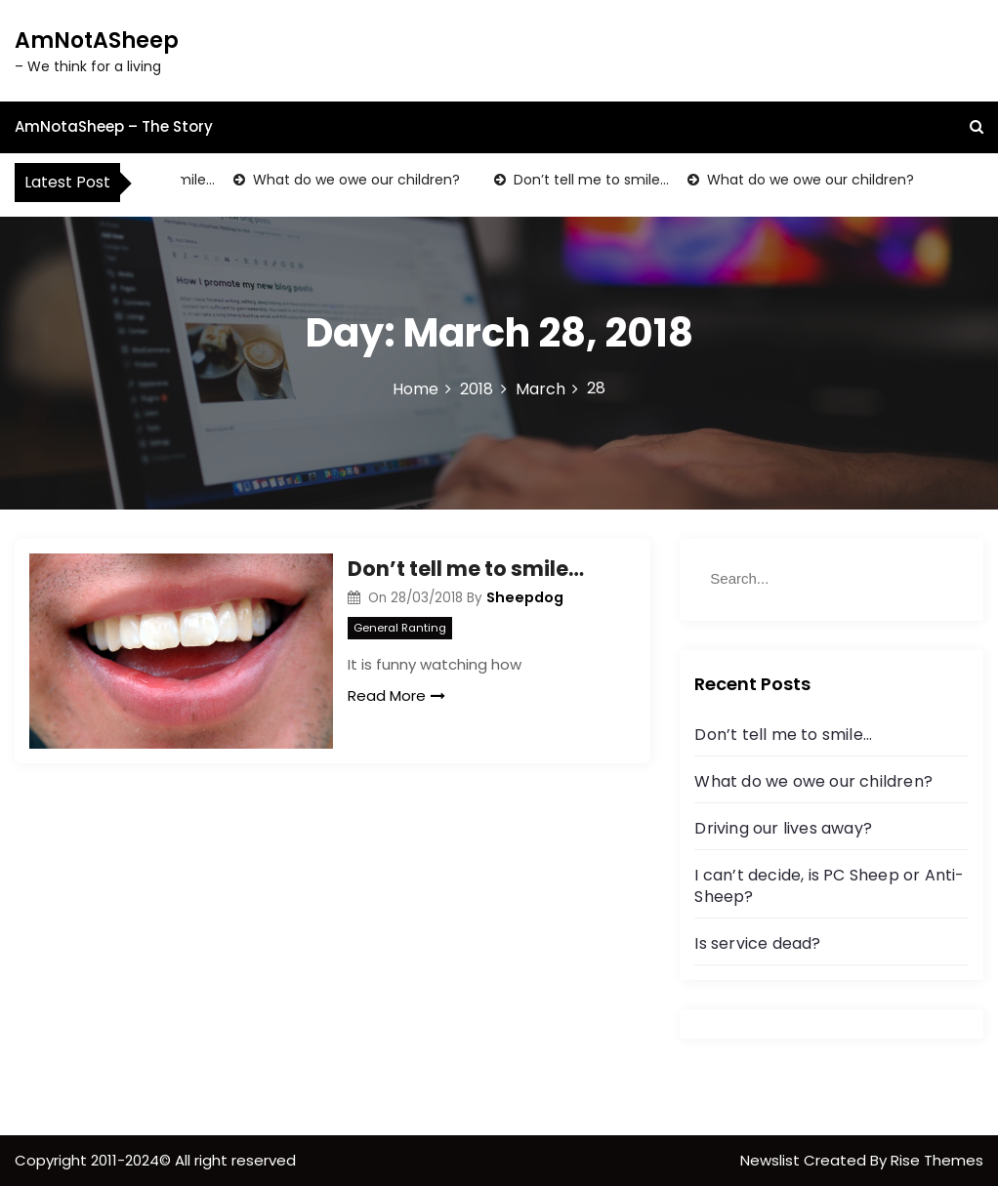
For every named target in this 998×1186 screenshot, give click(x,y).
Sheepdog (524, 597)
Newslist (772, 1160)
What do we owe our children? (357, 179)
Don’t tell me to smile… (592, 179)
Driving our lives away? (783, 828)
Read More (396, 695)
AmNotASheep (97, 40)
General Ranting (399, 627)
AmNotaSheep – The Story (114, 126)
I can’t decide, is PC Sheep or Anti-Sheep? (829, 886)
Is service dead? (757, 943)
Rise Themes (937, 1160)
